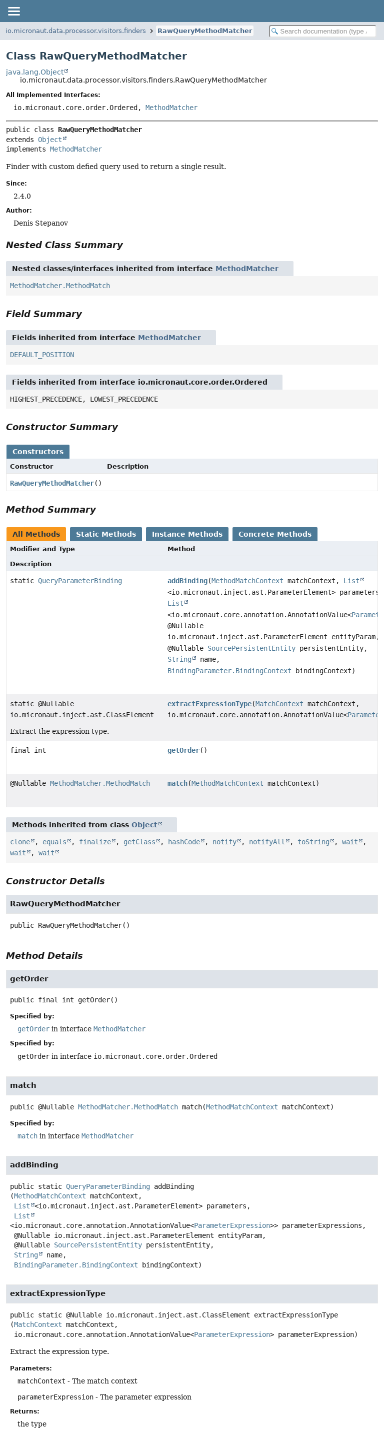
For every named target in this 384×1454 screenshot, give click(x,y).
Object (50, 140)
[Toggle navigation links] (13, 11)
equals (54, 842)
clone (20, 842)
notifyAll (267, 842)
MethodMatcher (172, 108)
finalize (95, 842)
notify (224, 842)
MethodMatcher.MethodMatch (60, 286)
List (352, 581)
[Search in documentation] (322, 31)
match (178, 783)
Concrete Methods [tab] (275, 534)
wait (350, 842)
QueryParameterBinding (80, 581)
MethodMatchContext (248, 581)
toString (314, 842)
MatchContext (280, 704)
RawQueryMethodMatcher (205, 31)
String (180, 659)
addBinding (188, 581)
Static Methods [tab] (106, 534)
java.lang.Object (35, 72)
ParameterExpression (232, 1225)
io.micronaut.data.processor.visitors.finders (76, 31)
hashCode (184, 842)
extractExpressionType (210, 704)
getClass (140, 842)
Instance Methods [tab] (187, 534)
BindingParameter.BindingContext (230, 671)
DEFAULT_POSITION (42, 355)
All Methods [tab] (36, 534)
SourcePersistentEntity (252, 648)
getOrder (184, 750)
